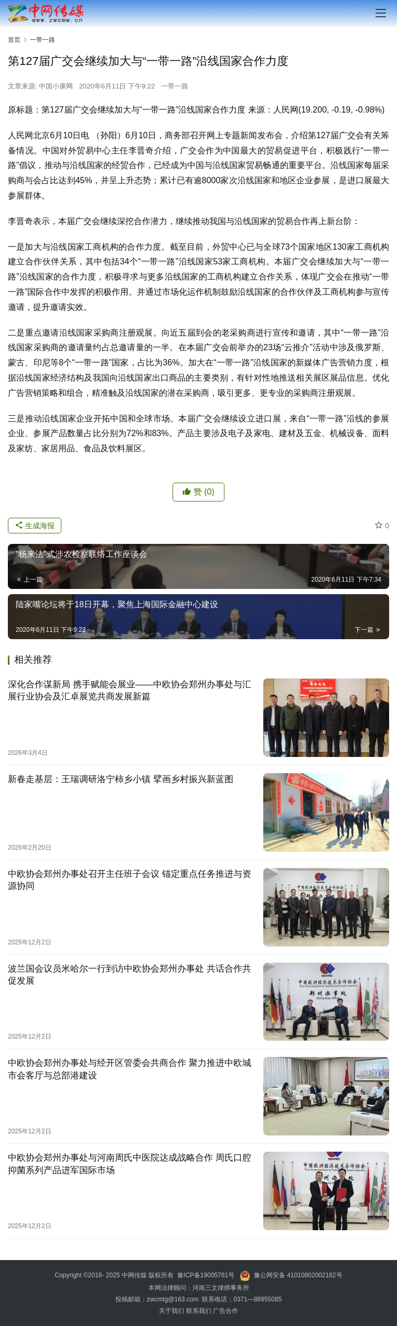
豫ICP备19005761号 (205, 1275)
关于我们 (172, 1310)
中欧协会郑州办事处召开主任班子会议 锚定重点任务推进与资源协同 (129, 880)
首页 (14, 39)
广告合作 (225, 1310)
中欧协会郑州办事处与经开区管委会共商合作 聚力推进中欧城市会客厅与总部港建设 (129, 1069)
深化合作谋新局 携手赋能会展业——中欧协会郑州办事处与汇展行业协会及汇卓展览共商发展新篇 (129, 690)
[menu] (381, 13)
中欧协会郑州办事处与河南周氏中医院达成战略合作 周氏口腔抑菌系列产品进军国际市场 (129, 1164)
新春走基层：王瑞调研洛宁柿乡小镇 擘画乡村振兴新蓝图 (120, 779)
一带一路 (174, 86)
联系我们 (198, 1310)
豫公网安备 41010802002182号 (298, 1275)
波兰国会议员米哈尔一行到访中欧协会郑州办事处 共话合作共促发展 (129, 975)
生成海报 (35, 525)
